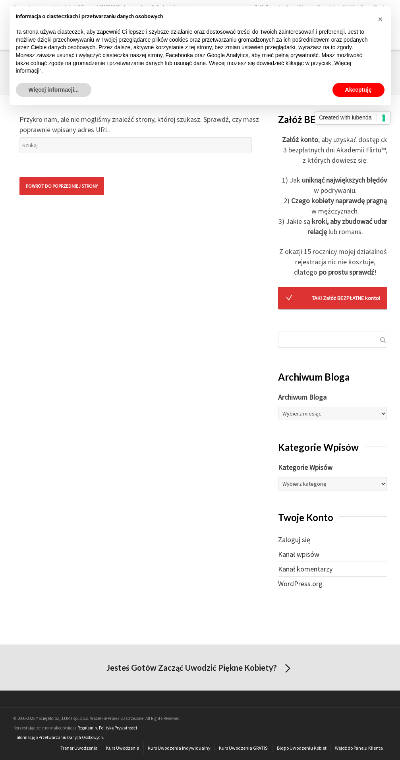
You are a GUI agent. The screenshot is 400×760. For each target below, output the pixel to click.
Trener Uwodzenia (79, 748)
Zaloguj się (294, 539)
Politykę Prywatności (118, 728)
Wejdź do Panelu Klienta (359, 748)
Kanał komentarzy (305, 568)
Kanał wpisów (298, 554)
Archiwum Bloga (302, 397)
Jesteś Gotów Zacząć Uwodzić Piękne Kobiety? (200, 669)
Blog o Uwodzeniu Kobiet (302, 748)
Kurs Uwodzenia (122, 748)
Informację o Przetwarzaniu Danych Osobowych (59, 737)
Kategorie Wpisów (305, 467)
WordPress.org (300, 583)
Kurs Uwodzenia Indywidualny (179, 748)
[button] (380, 19)
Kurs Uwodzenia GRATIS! (244, 748)
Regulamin (87, 728)
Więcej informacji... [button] (54, 90)
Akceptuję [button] (358, 90)
